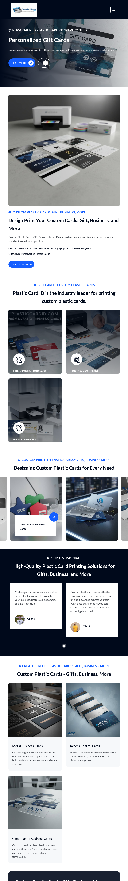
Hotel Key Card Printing (84, 371)
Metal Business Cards (27, 748)
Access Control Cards (85, 748)
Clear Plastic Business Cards (32, 840)
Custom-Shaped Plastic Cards (33, 527)
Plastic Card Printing (24, 440)
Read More (23, 62)
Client (31, 620)
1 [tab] (64, 647)
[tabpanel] (36, 607)
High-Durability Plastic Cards (29, 371)
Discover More (22, 264)
